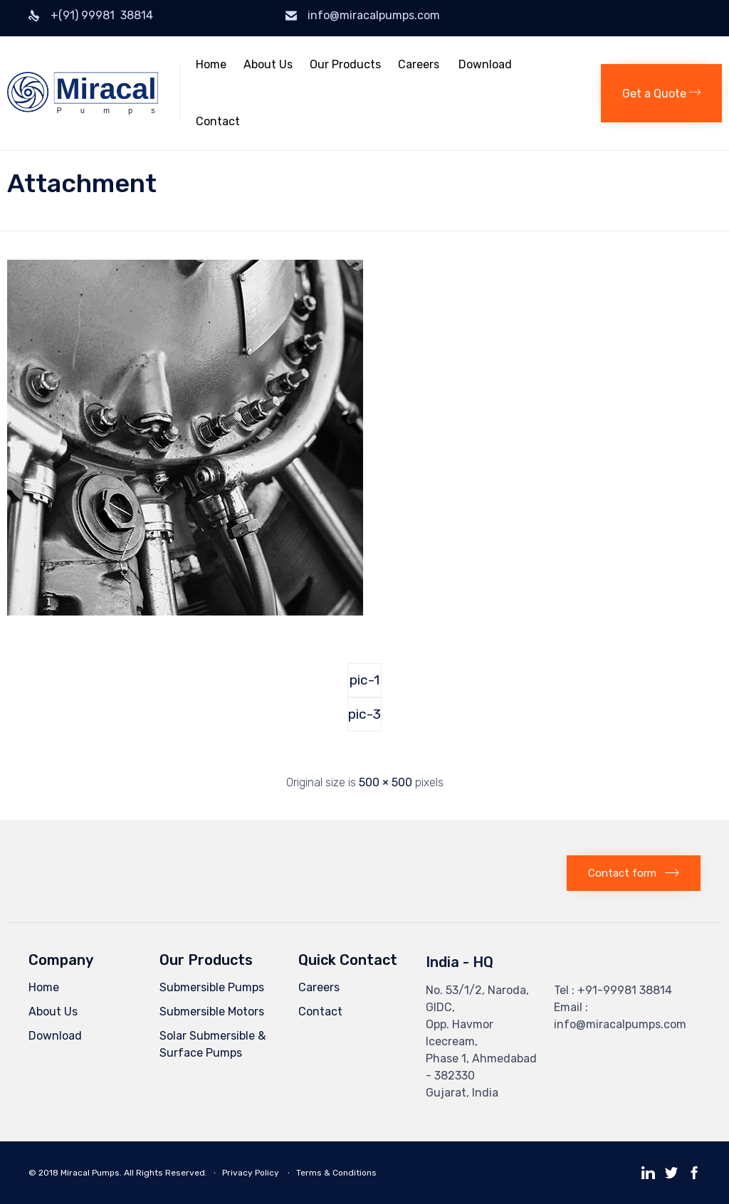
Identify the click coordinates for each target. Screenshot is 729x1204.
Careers (418, 64)
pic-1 (364, 680)
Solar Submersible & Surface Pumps (212, 1044)
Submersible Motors (211, 1011)
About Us (268, 64)
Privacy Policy (251, 1173)
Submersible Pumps (211, 987)
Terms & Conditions (336, 1173)
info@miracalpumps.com (374, 15)
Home (211, 64)
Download (485, 64)
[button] (661, 93)
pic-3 (364, 714)
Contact (218, 121)
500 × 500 (385, 782)
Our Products (345, 64)
